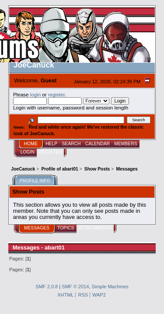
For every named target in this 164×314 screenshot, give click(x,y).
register (56, 94)
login (35, 94)
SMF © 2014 (75, 286)
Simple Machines (110, 286)
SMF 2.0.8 (46, 286)
